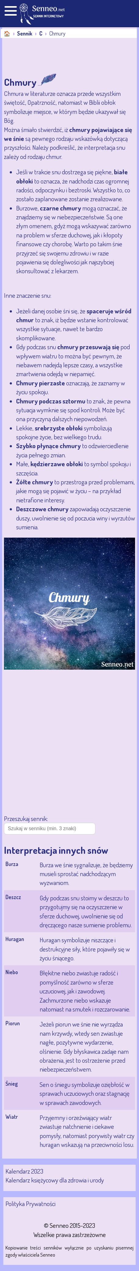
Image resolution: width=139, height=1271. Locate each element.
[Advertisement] (51, 56)
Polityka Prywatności (30, 1203)
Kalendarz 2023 (24, 1171)
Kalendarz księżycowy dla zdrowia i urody (54, 1180)
